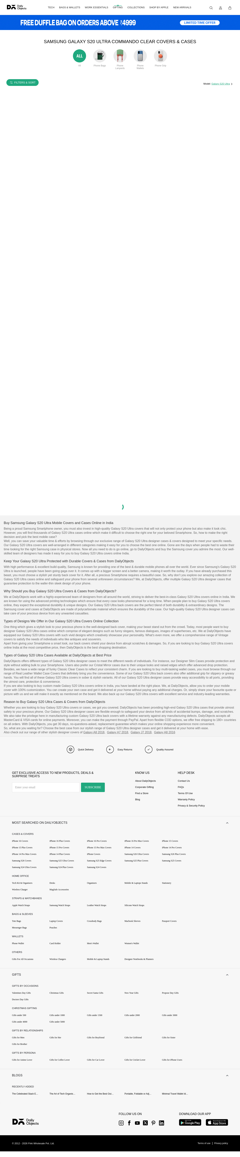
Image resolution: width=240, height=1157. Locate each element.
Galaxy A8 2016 (164, 732)
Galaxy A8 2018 (93, 732)
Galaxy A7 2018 (117, 732)
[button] (120, 824)
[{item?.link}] (29, 1128)
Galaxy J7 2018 (141, 732)
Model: (207, 83)
